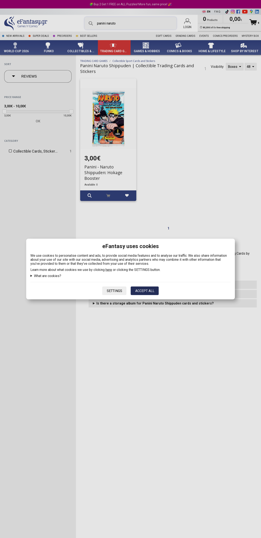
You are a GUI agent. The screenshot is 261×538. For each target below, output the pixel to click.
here (108, 270)
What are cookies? (47, 276)
